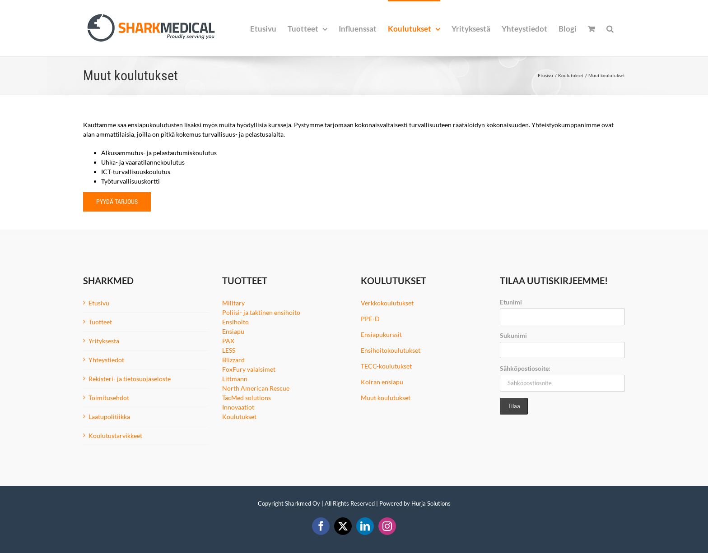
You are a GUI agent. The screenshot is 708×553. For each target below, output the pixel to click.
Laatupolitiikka (109, 416)
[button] (610, 28)
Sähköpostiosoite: (525, 368)
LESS (228, 350)
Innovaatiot (238, 407)
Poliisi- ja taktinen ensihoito (261, 312)
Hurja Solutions (431, 503)
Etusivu (98, 303)
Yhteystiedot (106, 360)
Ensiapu (233, 331)
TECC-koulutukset (386, 366)
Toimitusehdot (108, 397)
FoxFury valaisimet (248, 369)
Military (233, 303)
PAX (228, 341)
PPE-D (370, 319)
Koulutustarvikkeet (115, 435)
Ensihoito (235, 322)
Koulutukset (239, 416)
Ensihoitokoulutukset (390, 350)
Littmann (234, 378)
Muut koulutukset (385, 397)
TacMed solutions (246, 397)
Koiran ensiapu (382, 382)
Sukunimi (513, 335)
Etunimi (511, 302)
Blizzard (233, 360)
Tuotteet (100, 322)
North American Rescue (255, 388)
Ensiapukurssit (381, 334)
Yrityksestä (103, 341)
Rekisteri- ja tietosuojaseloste (129, 378)
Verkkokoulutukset (387, 303)
